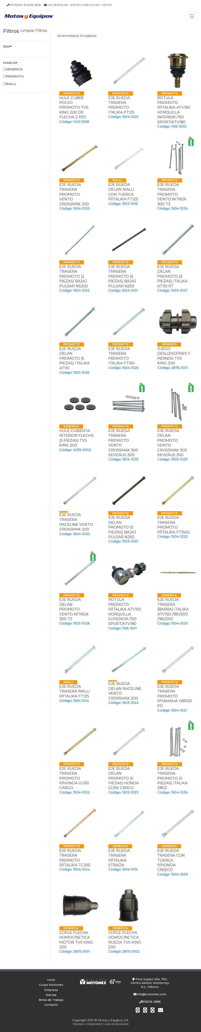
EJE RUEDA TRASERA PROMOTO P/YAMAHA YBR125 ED (174, 696)
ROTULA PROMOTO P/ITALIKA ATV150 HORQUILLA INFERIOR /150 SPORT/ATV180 (173, 110)
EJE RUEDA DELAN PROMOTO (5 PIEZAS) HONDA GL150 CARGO (123, 778)
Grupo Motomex (51, 985)
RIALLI (11, 84)
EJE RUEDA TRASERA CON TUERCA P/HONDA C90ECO (171, 860)
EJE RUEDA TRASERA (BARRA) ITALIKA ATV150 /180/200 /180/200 (173, 609)
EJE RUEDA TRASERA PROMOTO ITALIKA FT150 (121, 355)
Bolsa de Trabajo (51, 1000)
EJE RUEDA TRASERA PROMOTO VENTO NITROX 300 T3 (172, 194)
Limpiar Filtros (33, 30)
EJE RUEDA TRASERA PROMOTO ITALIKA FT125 (121, 105)
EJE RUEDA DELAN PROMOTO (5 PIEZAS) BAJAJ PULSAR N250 (122, 527)
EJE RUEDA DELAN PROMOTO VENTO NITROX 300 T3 (74, 609)
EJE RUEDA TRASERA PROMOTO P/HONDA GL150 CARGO (74, 778)
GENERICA (14, 69)
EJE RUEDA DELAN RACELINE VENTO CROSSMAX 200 (124, 690)
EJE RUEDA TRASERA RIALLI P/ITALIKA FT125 (74, 691)
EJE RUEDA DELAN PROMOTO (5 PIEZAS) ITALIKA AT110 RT (172, 276)
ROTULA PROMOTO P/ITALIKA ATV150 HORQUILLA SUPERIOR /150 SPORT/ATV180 (124, 611)
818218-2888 (150, 1002)
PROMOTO (15, 76)
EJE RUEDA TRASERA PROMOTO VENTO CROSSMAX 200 (74, 194)
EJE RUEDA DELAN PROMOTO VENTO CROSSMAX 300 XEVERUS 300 (172, 443)
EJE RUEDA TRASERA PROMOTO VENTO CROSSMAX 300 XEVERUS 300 (123, 443)
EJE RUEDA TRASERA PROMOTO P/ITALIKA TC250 (74, 857)
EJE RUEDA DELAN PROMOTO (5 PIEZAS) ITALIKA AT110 (74, 358)
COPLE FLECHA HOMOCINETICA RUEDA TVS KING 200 (124, 939)
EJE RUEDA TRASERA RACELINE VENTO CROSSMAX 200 (76, 522)
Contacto (51, 1005)
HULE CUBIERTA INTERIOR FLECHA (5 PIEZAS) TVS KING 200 (76, 438)
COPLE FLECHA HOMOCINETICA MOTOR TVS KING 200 (76, 939)
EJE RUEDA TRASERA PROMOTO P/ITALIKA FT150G (173, 524)
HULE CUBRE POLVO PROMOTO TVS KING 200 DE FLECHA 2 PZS (73, 108)
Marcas (51, 995)
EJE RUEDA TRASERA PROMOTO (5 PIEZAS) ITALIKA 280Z (172, 778)
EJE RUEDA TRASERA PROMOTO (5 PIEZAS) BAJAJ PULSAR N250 (122, 276)
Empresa (51, 990)
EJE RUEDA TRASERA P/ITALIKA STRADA (119, 857)
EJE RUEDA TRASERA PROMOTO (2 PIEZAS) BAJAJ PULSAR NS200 (73, 276)
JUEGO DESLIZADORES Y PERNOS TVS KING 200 (173, 355)
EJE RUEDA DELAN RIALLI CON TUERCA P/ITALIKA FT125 (123, 191)
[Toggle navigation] (192, 16)
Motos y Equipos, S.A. (113, 1020)
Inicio (51, 980)
